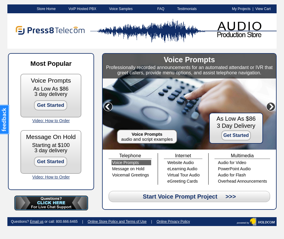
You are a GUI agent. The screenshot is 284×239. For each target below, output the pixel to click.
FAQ (160, 9)
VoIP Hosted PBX (82, 9)
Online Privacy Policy (173, 222)
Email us (36, 222)
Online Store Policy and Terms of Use (117, 222)
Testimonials (187, 9)
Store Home (46, 9)
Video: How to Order (51, 121)
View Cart (263, 9)
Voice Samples (121, 9)
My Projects (241, 9)
